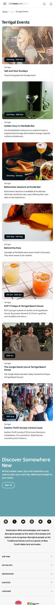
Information (27, 574)
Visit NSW (27, 557)
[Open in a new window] (27, 45)
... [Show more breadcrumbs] (12, 12)
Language (27, 591)
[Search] (44, 5)
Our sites (27, 583)
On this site (27, 565)
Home (6, 12)
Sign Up (8, 485)
